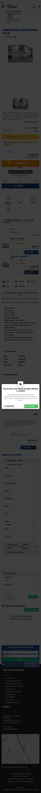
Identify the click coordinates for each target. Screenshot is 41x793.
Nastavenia (9, 406)
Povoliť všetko (31, 406)
